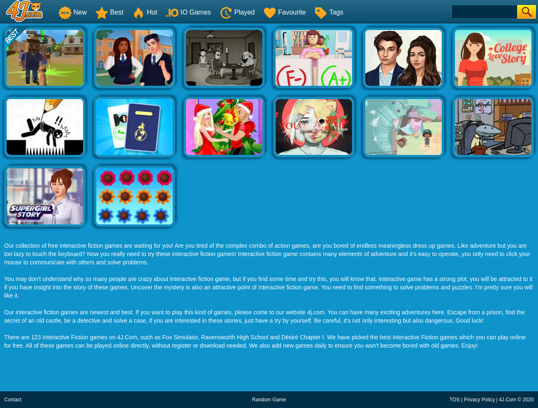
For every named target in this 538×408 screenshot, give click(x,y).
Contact (12, 400)
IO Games (188, 12)
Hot (144, 12)
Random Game (269, 400)
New (72, 12)
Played (237, 12)
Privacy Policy (479, 400)
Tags (328, 12)
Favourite (284, 12)
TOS (455, 400)
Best (109, 12)
